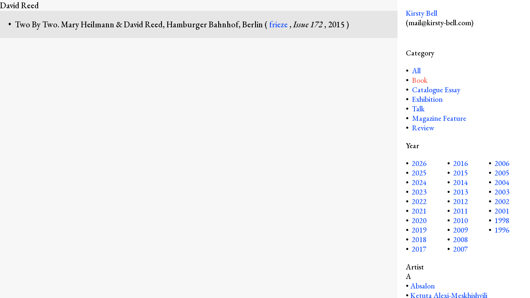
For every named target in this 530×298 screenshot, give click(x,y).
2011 (460, 211)
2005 (501, 173)
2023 (419, 192)
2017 (419, 249)
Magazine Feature (439, 118)
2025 (419, 173)
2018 (419, 239)
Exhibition (427, 99)
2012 (460, 201)
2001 (501, 211)
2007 (460, 249)
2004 (501, 182)
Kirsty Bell (421, 13)
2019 (419, 230)
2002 (501, 201)
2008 (460, 239)
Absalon (422, 286)
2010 (460, 220)
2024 (419, 182)
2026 (419, 163)
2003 (501, 192)
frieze (279, 24)
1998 (501, 220)
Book (420, 80)
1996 (501, 230)
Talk (418, 108)
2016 (460, 163)
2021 (419, 211)
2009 (460, 230)
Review (423, 127)
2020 (419, 220)
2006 (501, 163)
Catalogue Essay (436, 89)
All (415, 70)
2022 (419, 201)
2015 (460, 173)
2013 (460, 192)
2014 (460, 182)
